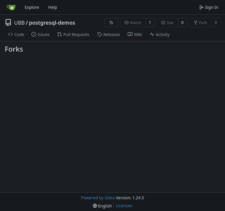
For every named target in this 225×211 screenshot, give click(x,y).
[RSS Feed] (111, 22)
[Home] (11, 7)
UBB (19, 22)
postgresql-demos (52, 22)
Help (52, 7)
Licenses (124, 205)
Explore (32, 7)
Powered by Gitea (98, 197)
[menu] (102, 206)
